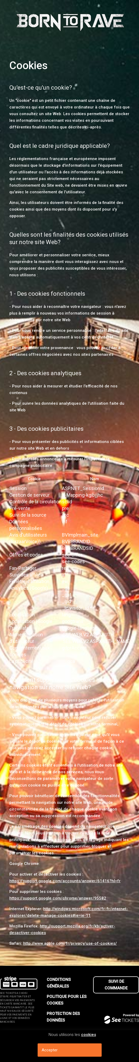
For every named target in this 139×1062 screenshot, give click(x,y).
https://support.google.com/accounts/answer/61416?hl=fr (65, 881)
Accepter (50, 1050)
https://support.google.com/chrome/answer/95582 (57, 898)
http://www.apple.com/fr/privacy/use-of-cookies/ (70, 943)
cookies (88, 1034)
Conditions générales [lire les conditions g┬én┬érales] (59, 983)
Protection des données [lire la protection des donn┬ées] (63, 1017)
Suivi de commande (116, 984)
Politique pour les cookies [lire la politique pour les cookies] (66, 1000)
